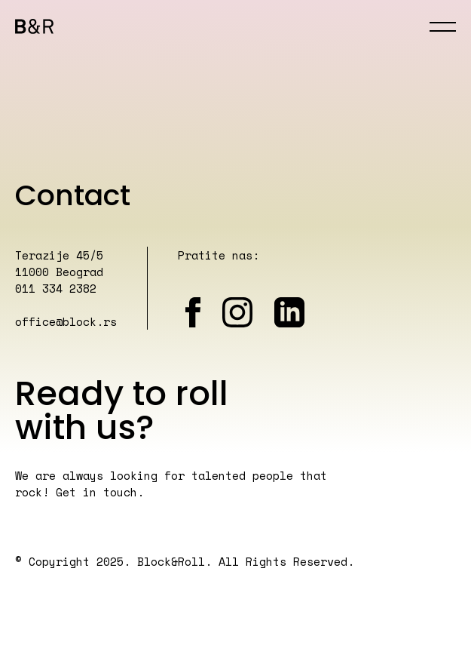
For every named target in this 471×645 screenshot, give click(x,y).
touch (120, 492)
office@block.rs (66, 321)
